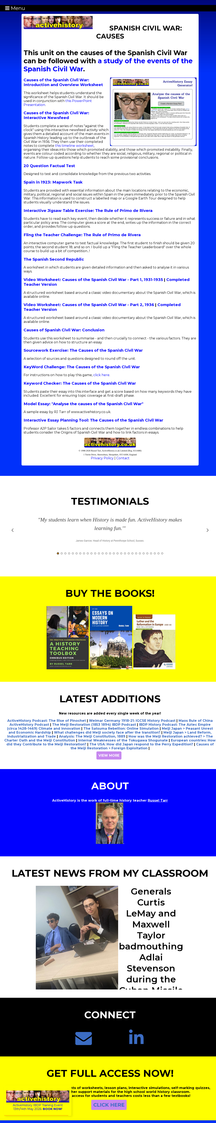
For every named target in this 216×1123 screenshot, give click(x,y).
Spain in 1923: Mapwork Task (53, 182)
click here (101, 375)
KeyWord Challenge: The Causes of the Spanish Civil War (82, 367)
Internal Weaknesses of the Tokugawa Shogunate (123, 740)
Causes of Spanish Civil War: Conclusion (64, 330)
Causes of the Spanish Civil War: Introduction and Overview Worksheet (63, 82)
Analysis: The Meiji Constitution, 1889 (92, 736)
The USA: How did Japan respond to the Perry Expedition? (141, 744)
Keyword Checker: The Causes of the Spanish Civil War (80, 383)
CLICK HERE (109, 1105)
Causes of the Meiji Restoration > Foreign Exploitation (142, 746)
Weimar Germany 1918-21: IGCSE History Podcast (132, 721)
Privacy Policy (102, 458)
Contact (123, 458)
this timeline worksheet (74, 146)
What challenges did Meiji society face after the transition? (107, 732)
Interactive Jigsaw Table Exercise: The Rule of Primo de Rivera (88, 210)
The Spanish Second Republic (54, 259)
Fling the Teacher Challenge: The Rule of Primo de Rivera (82, 234)
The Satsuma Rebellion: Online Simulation (121, 728)
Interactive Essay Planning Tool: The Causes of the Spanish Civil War (93, 420)
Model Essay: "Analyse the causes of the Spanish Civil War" (83, 403)
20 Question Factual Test (49, 165)
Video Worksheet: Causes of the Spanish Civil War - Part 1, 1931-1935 (93, 279)
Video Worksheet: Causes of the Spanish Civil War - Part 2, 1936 (89, 304)
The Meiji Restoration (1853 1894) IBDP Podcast (94, 725)
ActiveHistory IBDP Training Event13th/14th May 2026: (37, 1105)
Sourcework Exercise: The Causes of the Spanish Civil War (83, 350)
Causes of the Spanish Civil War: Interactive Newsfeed (56, 115)
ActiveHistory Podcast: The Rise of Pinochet (46, 721)
